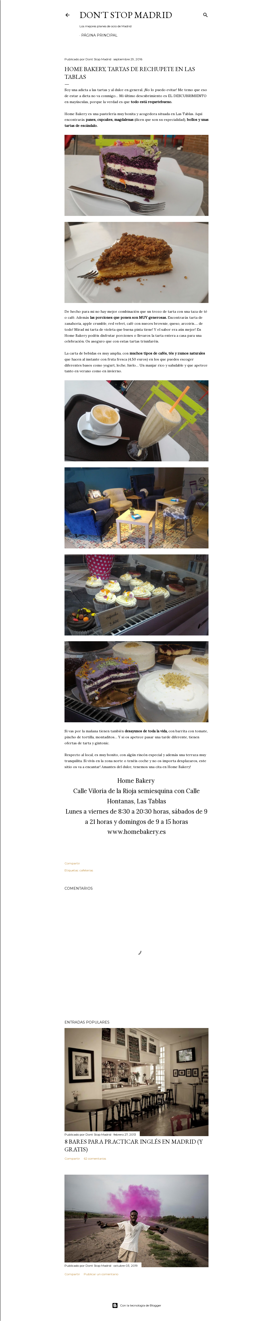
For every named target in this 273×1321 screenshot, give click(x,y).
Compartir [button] (72, 863)
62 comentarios (95, 1158)
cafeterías (86, 870)
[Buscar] (205, 14)
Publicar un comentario (101, 1274)
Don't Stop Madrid (126, 15)
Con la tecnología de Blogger (136, 1305)
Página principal (99, 35)
